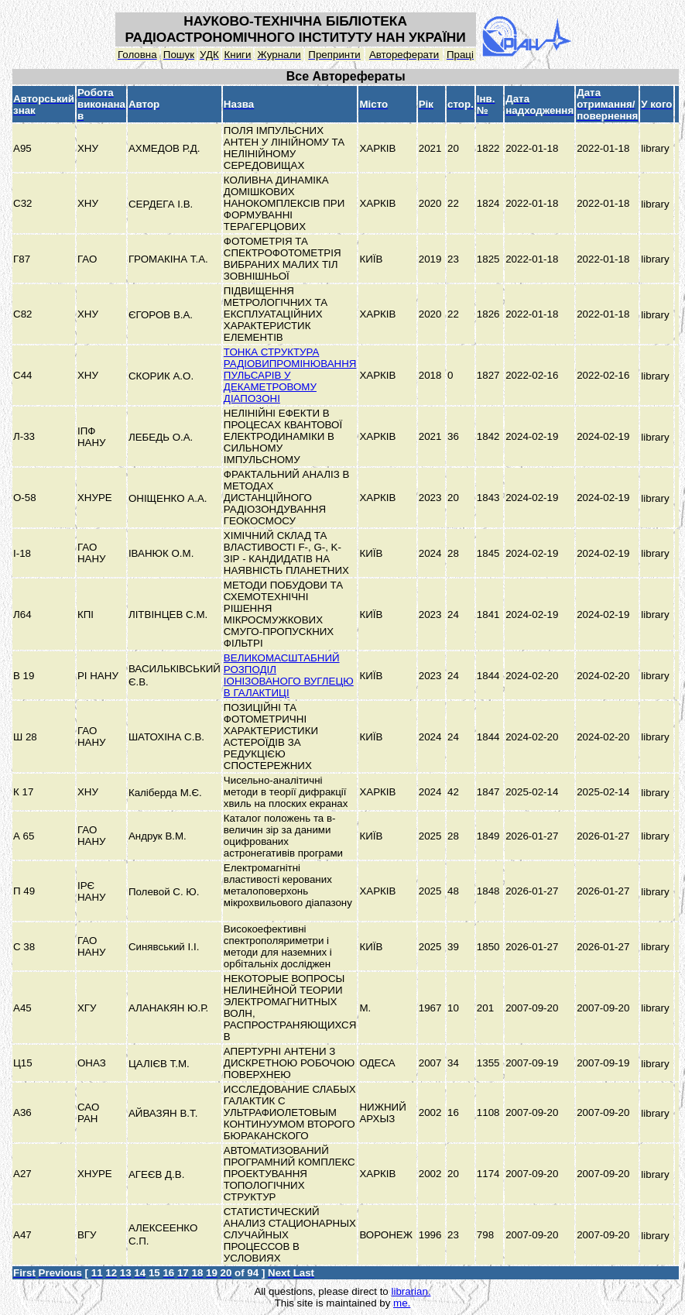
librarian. (410, 1291)
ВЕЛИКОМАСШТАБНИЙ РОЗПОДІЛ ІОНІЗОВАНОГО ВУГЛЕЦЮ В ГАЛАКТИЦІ (289, 675)
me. (401, 1303)
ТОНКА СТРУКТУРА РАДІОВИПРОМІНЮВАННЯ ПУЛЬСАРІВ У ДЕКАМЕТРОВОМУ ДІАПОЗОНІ (290, 375)
